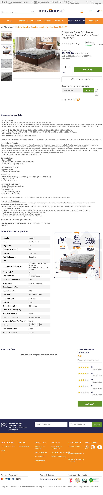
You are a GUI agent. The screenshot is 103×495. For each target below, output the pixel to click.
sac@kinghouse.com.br (76, 454)
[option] (6, 37)
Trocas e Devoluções (60, 453)
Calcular (88, 85)
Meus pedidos (40, 457)
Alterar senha (40, 461)
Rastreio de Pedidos (76, 21)
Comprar (88, 67)
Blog (3, 451)
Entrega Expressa (43, 21)
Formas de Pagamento (84, 74)
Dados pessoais (41, 453)
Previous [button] (15, 55)
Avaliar (90, 404)
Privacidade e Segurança (57, 448)
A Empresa (93, 21)
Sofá (9, 21)
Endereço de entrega (40, 448)
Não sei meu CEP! (96, 87)
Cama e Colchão (26, 21)
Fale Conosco (23, 447)
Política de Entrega (59, 457)
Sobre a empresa (7, 447)
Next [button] (58, 55)
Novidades (60, 21)
